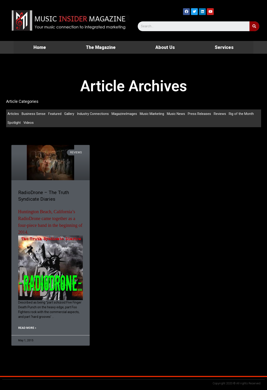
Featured (54, 114)
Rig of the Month (241, 114)
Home (39, 47)
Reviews (220, 114)
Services (224, 47)
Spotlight (14, 123)
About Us (165, 47)
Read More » (27, 328)
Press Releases (199, 114)
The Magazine (101, 47)
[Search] (254, 26)
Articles (13, 114)
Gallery (69, 114)
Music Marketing (152, 114)
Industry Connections (93, 114)
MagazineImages (124, 114)
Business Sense (34, 114)
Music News (176, 114)
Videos (28, 123)
